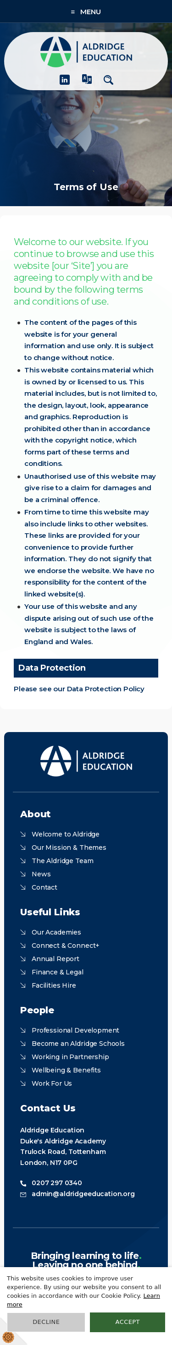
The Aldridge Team (62, 861)
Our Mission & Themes (69, 847)
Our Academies (56, 932)
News (41, 874)
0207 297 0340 (57, 1183)
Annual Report (55, 959)
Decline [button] (46, 1321)
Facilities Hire (54, 985)
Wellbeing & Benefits (66, 1070)
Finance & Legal (57, 972)
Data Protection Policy (105, 688)
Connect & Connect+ (66, 945)
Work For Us (52, 1083)
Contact (44, 887)
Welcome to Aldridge (66, 834)
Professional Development (75, 1030)
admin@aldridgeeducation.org (83, 1194)
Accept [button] (128, 1321)
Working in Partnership (70, 1057)
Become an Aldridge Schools (78, 1043)
